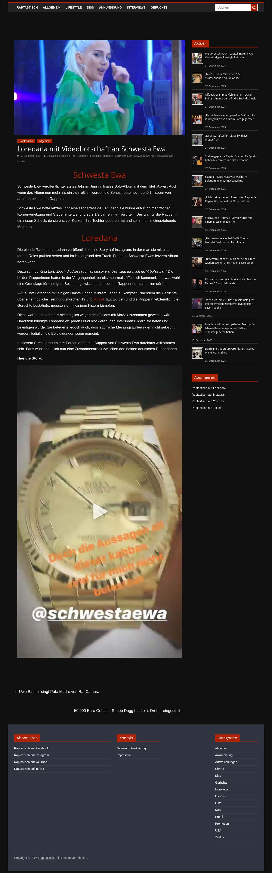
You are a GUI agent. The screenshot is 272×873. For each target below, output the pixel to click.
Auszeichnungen (226, 762)
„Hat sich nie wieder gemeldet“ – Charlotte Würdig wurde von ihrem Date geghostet (230, 117)
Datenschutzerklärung (131, 748)
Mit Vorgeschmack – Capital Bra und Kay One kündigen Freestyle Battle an (229, 55)
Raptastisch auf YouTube (208, 401)
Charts (219, 769)
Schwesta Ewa (123, 155)
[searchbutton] (254, 7)
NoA (218, 810)
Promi (219, 816)
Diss (90, 7)
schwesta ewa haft (144, 155)
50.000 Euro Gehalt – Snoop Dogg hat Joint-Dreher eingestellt (129, 711)
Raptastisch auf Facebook (209, 388)
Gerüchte (159, 7)
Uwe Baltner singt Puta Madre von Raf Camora (56, 692)
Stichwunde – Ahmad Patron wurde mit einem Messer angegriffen (228, 219)
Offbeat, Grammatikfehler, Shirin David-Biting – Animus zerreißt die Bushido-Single (230, 96)
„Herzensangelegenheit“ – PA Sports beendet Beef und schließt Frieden (226, 240)
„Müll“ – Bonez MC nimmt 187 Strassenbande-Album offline (222, 76)
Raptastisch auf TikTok (207, 408)
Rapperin (108, 155)
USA (218, 830)
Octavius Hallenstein (58, 155)
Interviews (136, 7)
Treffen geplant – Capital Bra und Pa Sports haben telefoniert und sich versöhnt (230, 158)
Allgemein (52, 7)
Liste (218, 803)
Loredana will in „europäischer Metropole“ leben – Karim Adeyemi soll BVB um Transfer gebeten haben (230, 328)
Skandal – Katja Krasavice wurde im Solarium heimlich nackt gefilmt (226, 178)
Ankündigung (110, 7)
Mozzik (99, 299)
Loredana (95, 155)
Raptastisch (27, 7)
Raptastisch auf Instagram (209, 394)
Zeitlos (219, 837)
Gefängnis (82, 155)
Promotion (222, 823)
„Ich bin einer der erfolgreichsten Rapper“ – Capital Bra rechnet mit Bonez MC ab (230, 199)
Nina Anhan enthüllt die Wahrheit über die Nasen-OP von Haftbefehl (230, 281)
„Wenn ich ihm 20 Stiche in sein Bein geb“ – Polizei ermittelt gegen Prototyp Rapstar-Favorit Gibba (230, 303)
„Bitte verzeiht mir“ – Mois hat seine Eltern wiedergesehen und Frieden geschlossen (230, 261)
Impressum (124, 755)
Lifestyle (74, 7)
